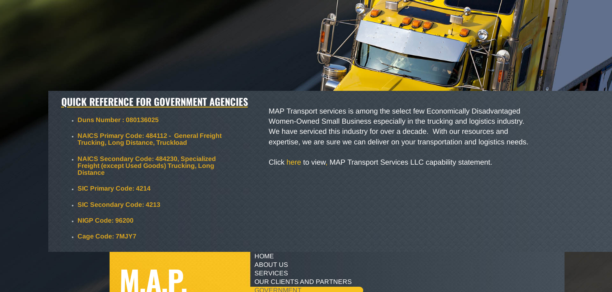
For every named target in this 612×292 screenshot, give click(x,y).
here (294, 162)
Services (271, 273)
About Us (271, 264)
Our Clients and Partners (303, 281)
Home (264, 256)
